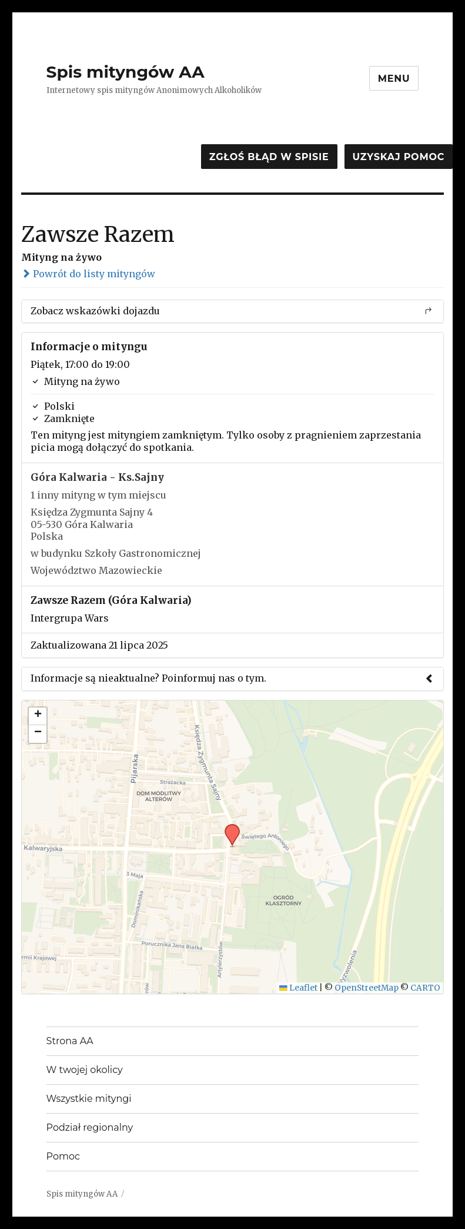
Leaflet (298, 988)
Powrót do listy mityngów (88, 274)
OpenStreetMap (366, 988)
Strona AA (69, 1041)
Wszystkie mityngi (89, 1098)
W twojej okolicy (84, 1069)
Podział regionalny (89, 1127)
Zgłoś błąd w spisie (269, 156)
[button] (228, 827)
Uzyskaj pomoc (398, 156)
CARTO (425, 988)
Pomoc (63, 1156)
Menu (394, 78)
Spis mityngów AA (125, 72)
